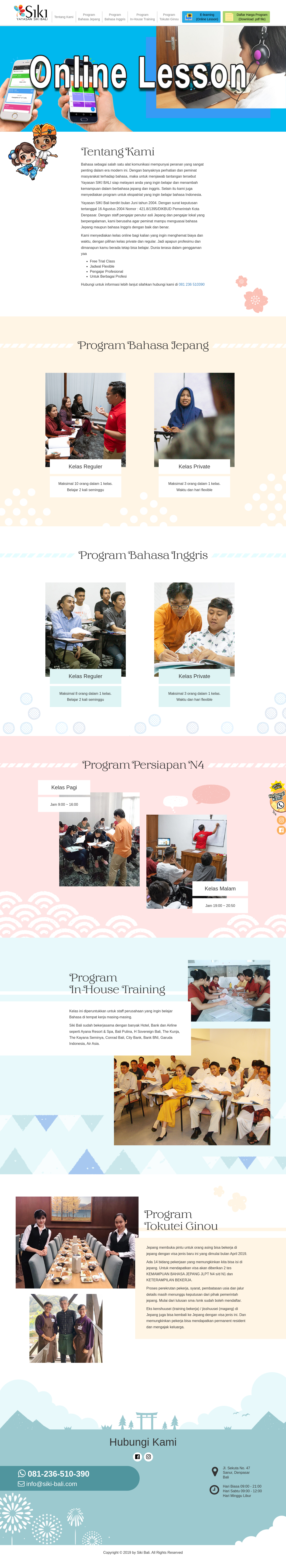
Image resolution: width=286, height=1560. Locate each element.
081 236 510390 (192, 284)
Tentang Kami (64, 17)
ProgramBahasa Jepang (89, 17)
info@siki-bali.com (47, 1483)
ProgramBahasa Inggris (115, 17)
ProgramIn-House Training (142, 17)
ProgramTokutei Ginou (169, 17)
